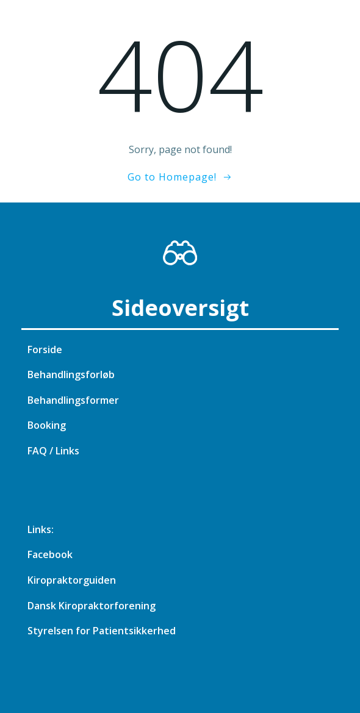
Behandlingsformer (73, 400)
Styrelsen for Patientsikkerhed (101, 630)
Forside (44, 349)
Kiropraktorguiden (71, 580)
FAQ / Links (53, 450)
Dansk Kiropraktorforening (91, 605)
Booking (46, 425)
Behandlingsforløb (71, 374)
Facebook (50, 554)
